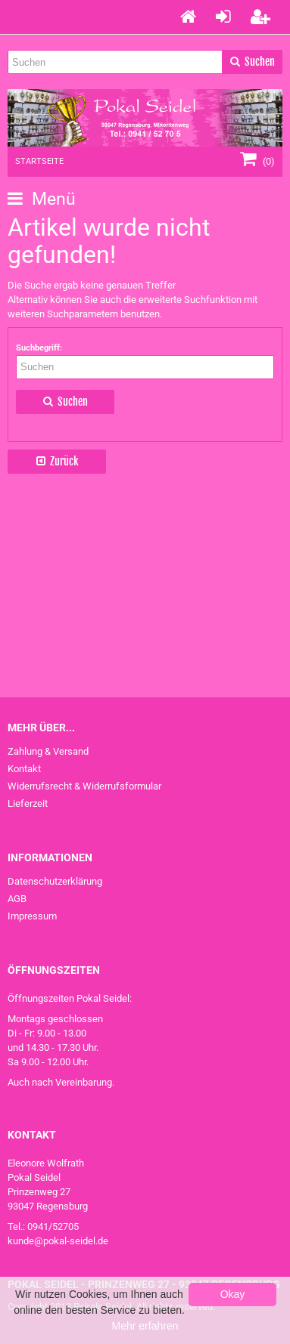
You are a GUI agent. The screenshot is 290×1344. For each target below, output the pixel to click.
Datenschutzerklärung (55, 881)
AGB (17, 898)
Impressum (32, 916)
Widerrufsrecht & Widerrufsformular (84, 786)
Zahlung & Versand (48, 751)
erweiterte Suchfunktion (190, 299)
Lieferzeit (28, 803)
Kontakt (24, 768)
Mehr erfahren (145, 1326)
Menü (42, 199)
